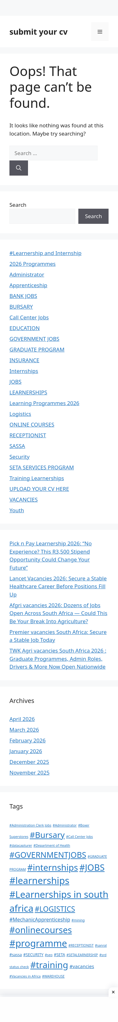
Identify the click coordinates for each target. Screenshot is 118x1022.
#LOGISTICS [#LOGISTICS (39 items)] (55, 909)
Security (19, 456)
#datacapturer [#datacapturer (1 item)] (20, 845)
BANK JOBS (23, 295)
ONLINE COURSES (31, 424)
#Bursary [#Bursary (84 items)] (47, 834)
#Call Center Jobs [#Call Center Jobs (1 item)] (79, 836)
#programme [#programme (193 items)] (38, 943)
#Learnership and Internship (45, 253)
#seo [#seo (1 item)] (48, 955)
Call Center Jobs (29, 317)
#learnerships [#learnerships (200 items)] (39, 880)
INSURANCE (24, 360)
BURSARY (21, 306)
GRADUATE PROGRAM (37, 349)
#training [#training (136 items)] (49, 965)
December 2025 (29, 761)
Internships (23, 371)
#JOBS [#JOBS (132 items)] (91, 867)
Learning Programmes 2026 (44, 403)
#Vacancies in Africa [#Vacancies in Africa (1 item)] (25, 976)
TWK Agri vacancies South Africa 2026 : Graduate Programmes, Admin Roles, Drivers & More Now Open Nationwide (57, 658)
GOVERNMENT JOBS (34, 338)
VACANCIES (23, 499)
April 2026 (22, 719)
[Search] (18, 168)
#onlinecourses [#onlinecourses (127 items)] (40, 930)
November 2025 (29, 772)
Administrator (26, 274)
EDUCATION (24, 328)
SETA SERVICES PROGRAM (41, 467)
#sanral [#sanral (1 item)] (101, 945)
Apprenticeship (28, 285)
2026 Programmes (32, 263)
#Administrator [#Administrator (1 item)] (65, 825)
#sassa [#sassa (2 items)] (15, 954)
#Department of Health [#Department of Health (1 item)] (51, 845)
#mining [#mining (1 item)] (78, 920)
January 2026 (25, 751)
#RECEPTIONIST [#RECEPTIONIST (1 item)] (81, 945)
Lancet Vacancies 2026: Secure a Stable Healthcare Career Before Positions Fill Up (58, 586)
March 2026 (24, 729)
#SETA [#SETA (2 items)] (59, 954)
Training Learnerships (36, 478)
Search (17, 204)
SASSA (17, 446)
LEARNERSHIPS (28, 392)
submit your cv (38, 31)
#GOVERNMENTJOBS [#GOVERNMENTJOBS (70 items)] (47, 854)
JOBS (15, 381)
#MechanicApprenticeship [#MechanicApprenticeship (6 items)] (39, 919)
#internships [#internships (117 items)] (52, 867)
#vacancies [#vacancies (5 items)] (82, 966)
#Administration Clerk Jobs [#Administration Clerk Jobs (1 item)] (30, 825)
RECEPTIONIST (27, 435)
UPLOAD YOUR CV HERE (39, 488)
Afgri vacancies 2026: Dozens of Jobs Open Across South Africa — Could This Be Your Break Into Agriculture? (58, 613)
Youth (16, 510)
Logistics (20, 413)
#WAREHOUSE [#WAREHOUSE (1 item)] (53, 976)
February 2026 (27, 740)
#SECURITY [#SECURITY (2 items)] (33, 954)
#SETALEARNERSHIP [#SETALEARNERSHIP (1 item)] (82, 955)
